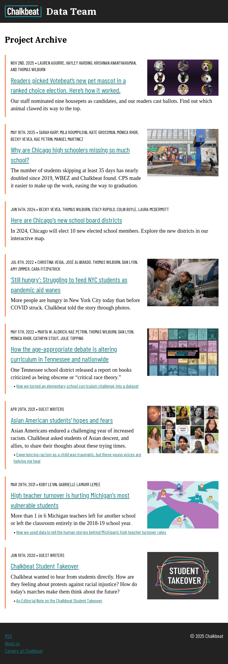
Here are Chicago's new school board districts (66, 220)
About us (12, 643)
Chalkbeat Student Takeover (45, 565)
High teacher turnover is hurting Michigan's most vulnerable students (70, 500)
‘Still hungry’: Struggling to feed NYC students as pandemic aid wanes (69, 284)
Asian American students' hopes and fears (62, 420)
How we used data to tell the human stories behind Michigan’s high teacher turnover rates (91, 532)
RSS (8, 636)
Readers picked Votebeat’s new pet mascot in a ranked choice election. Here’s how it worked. (68, 85)
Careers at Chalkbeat (24, 650)
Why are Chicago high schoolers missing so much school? (70, 154)
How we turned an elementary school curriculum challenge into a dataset (77, 386)
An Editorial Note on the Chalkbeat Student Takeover (59, 600)
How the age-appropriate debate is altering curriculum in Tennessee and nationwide (64, 353)
